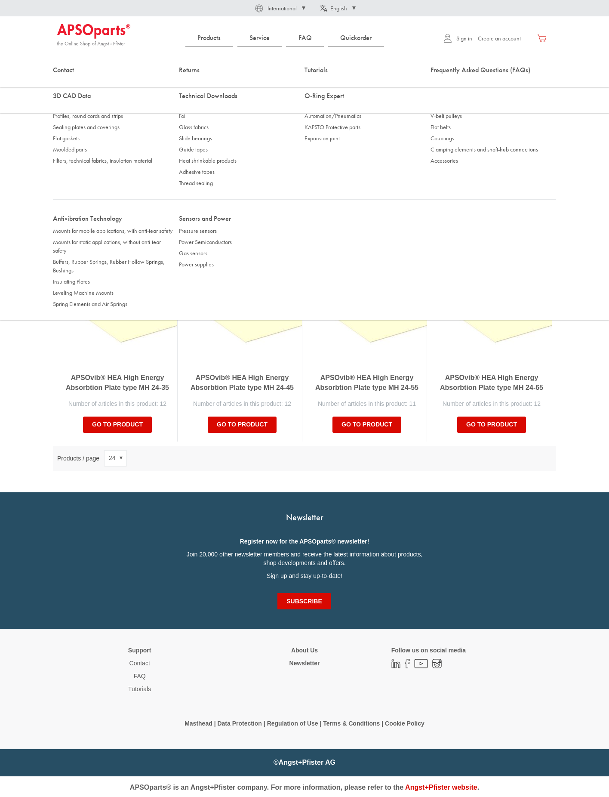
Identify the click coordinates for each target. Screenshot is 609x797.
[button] (279, 8)
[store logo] (93, 35)
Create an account (499, 38)
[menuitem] (209, 38)
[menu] (287, 38)
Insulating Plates (172, 86)
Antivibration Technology (112, 86)
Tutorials (139, 689)
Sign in (457, 38)
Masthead (198, 723)
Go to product (117, 424)
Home (64, 86)
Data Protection (239, 723)
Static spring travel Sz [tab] (336, 171)
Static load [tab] (199, 171)
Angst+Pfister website (441, 787)
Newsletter (304, 663)
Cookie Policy (404, 723)
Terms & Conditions (351, 723)
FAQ (140, 676)
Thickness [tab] (73, 171)
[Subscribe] (304, 601)
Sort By (67, 221)
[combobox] (304, 63)
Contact (139, 663)
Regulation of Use (292, 723)
